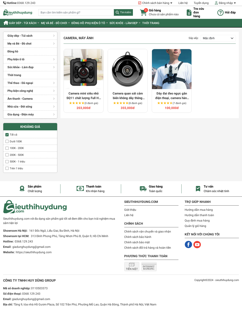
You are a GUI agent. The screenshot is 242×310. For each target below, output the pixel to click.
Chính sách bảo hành (137, 237)
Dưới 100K (16, 141)
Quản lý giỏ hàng (195, 226)
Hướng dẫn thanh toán (199, 215)
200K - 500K (17, 154)
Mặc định (209, 38)
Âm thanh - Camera (20, 98)
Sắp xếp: (194, 38)
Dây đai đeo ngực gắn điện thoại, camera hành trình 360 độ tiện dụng (171, 96)
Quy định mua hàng (197, 220)
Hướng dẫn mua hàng (199, 209)
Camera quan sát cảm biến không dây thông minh (128, 96)
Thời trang (167, 23)
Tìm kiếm (125, 12)
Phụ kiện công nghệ (20, 90)
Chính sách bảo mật (137, 242)
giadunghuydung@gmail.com (31, 246)
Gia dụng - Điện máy (20, 114)
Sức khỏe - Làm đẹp (138, 23)
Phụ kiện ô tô (107, 23)
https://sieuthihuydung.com (34, 252)
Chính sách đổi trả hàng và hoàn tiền (147, 247)
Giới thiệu (130, 209)
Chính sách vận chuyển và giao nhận (147, 231)
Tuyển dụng (201, 3)
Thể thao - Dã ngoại (20, 83)
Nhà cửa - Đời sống (19, 106)
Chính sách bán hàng (155, 3)
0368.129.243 (26, 3)
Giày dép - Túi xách (26, 23)
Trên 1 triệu (16, 168)
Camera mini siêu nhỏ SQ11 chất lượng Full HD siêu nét (83, 96)
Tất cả (13, 134)
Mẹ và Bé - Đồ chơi (60, 23)
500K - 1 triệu (17, 161)
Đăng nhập (226, 3)
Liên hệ (183, 3)
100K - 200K (17, 148)
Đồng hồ (87, 23)
